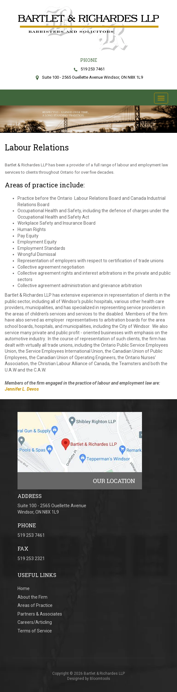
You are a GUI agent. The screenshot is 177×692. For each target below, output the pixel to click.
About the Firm (32, 597)
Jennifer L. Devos (22, 389)
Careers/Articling (35, 622)
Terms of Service (35, 630)
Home (24, 588)
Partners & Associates (40, 613)
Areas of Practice (35, 605)
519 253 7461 (88, 69)
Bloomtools (100, 680)
